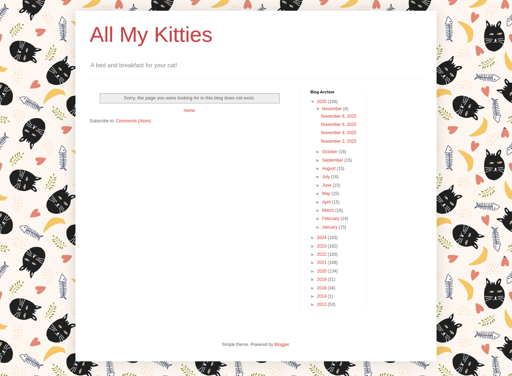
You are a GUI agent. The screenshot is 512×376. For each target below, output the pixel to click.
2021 (322, 262)
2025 (322, 101)
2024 (322, 237)
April (327, 202)
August (329, 168)
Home (189, 110)
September (333, 160)
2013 (322, 304)
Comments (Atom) (133, 120)
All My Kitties (151, 35)
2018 (322, 287)
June (327, 185)
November (332, 108)
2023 (322, 246)
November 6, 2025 (338, 124)
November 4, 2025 (338, 132)
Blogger (281, 344)
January (330, 227)
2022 (322, 254)
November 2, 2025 (338, 141)
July (326, 176)
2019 (322, 279)
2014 (322, 296)
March (328, 210)
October (330, 151)
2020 (322, 271)
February (331, 218)
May (326, 193)
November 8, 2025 (338, 116)
